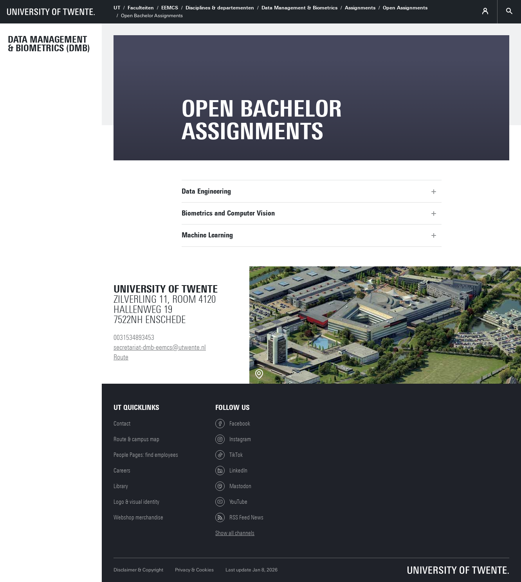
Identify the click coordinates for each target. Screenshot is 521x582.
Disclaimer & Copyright (138, 570)
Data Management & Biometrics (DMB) (49, 43)
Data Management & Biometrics (299, 8)
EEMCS (169, 8)
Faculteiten (141, 8)
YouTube (231, 502)
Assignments (360, 8)
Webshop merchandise (138, 517)
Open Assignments (405, 8)
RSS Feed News (239, 517)
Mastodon (233, 486)
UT (117, 8)
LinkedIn (231, 470)
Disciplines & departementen (220, 8)
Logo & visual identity (136, 501)
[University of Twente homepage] (51, 11)
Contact (122, 423)
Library (121, 486)
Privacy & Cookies (194, 570)
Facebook (232, 423)
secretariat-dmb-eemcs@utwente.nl (160, 347)
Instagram (233, 439)
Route (121, 357)
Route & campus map (136, 439)
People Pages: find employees (146, 454)
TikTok (229, 455)
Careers (122, 470)
